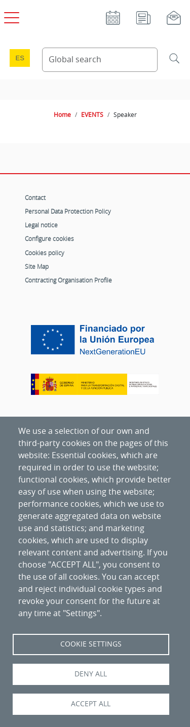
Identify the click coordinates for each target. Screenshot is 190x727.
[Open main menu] (10, 15)
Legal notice (41, 225)
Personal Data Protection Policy (68, 211)
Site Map (37, 266)
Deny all (90, 673)
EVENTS (92, 114)
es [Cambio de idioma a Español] (19, 58)
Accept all (90, 703)
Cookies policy (44, 253)
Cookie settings (91, 644)
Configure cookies (49, 238)
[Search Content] (100, 60)
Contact (35, 197)
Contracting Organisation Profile (68, 280)
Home (62, 114)
